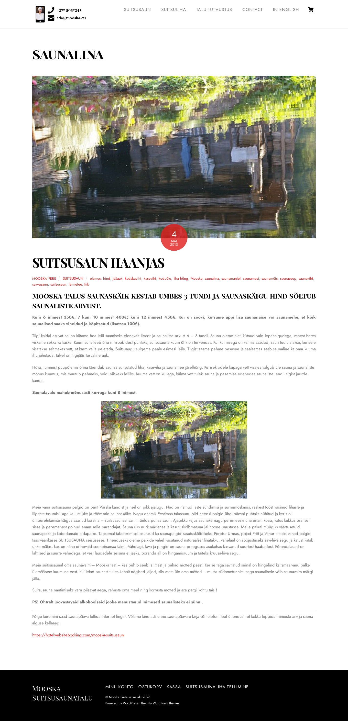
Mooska (196, 278)
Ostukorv (150, 687)
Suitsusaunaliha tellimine (217, 687)
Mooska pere (44, 278)
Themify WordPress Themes (160, 703)
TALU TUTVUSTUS (214, 9)
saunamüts (269, 278)
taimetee (75, 284)
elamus (95, 278)
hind (106, 278)
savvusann (40, 284)
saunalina (212, 278)
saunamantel (230, 278)
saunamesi (251, 278)
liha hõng (181, 278)
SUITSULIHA (173, 9)
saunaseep (288, 278)
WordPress (130, 703)
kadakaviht (133, 278)
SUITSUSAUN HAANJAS (98, 262)
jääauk (117, 278)
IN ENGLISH (286, 9)
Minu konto (119, 687)
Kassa (174, 687)
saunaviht (306, 278)
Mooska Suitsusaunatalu (125, 697)
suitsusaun (58, 284)
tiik (86, 284)
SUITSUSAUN (137, 9)
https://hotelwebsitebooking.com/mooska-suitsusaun (78, 635)
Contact (252, 9)
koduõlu (165, 278)
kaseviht (150, 278)
